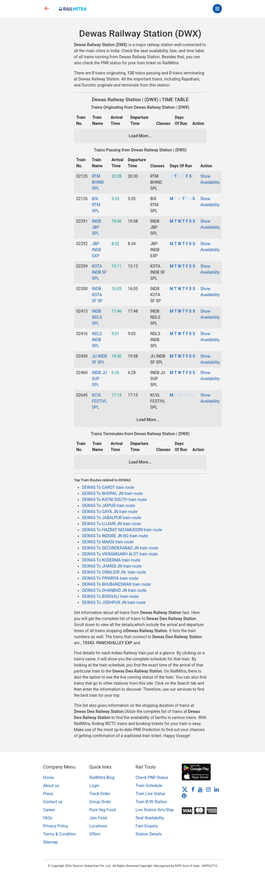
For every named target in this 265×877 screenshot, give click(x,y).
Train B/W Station (151, 801)
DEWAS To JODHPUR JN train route (114, 602)
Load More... (140, 136)
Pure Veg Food (102, 809)
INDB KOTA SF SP (97, 294)
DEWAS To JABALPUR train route (111, 517)
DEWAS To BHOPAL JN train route (112, 493)
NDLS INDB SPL (97, 339)
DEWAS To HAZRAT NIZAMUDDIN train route (122, 529)
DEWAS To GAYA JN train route (110, 511)
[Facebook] (192, 789)
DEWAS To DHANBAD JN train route (114, 590)
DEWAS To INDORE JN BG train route (115, 536)
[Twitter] (185, 789)
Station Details (149, 834)
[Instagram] (208, 789)
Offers (95, 834)
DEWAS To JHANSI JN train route (112, 566)
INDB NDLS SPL (97, 317)
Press (48, 793)
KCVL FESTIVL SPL (99, 401)
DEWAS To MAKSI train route (108, 542)
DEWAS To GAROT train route (108, 487)
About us (51, 785)
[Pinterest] (184, 795)
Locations (98, 826)
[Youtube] (200, 789)
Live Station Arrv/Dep (155, 809)
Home (48, 777)
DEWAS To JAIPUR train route (108, 505)
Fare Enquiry (147, 826)
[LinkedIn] (216, 789)
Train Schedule (149, 785)
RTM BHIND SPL (98, 182)
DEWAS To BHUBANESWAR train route (116, 584)
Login (94, 785)
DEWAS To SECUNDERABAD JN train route (120, 548)
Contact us (52, 801)
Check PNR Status (152, 777)
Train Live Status (150, 793)
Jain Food (98, 818)
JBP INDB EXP (96, 249)
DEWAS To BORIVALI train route (110, 596)
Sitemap (50, 842)
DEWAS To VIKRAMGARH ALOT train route (120, 554)
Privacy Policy (55, 826)
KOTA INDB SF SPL (99, 272)
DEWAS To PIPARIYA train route (110, 578)
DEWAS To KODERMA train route (111, 560)
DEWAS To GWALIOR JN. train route (114, 572)
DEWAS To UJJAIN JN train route (111, 523)
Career (49, 809)
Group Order (100, 801)
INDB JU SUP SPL (99, 378)
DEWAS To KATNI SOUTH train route (114, 499)
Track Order (99, 793)
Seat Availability (150, 818)
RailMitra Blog (101, 777)
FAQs (48, 818)
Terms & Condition (59, 834)
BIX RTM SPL (96, 204)
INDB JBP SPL (96, 227)
